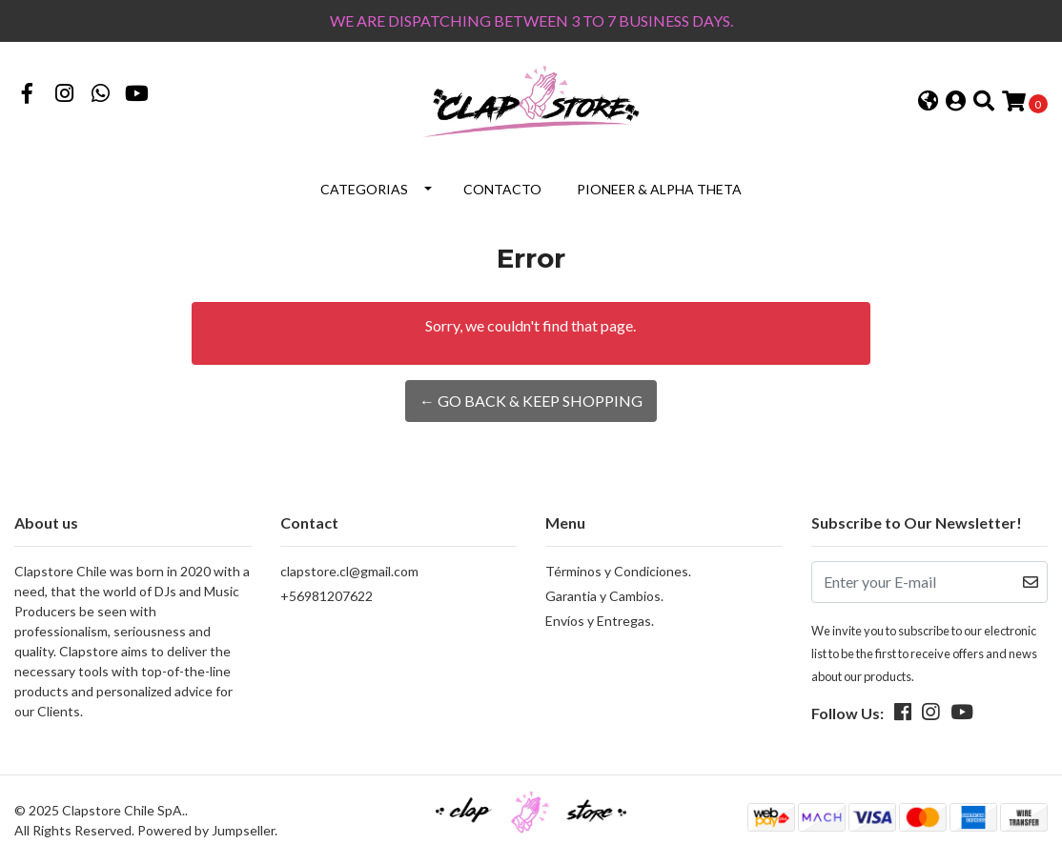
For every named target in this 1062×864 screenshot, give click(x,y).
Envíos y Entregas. (599, 621)
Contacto (502, 189)
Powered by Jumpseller (206, 830)
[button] (928, 102)
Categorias (364, 189)
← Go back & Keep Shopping (531, 401)
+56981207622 (326, 596)
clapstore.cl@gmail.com (349, 571)
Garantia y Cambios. (604, 596)
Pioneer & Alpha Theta (659, 189)
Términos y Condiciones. (618, 571)
